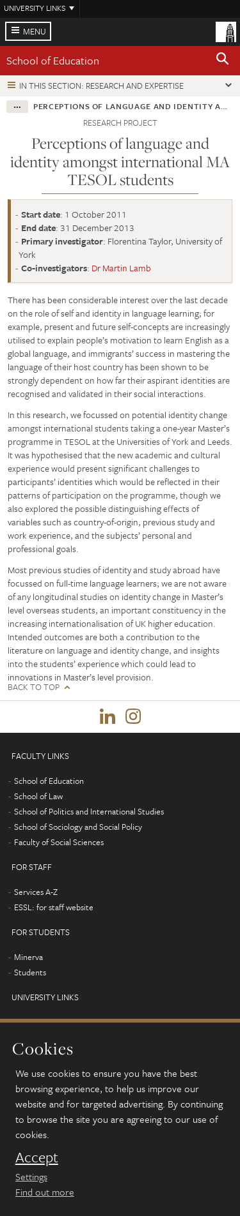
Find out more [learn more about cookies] (44, 1192)
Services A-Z (36, 891)
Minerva (28, 956)
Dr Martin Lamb (121, 267)
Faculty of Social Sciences (59, 842)
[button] (223, 61)
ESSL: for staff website (53, 907)
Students (30, 972)
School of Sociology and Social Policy (78, 826)
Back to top (34, 687)
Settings (31, 1176)
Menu (34, 31)
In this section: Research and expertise (101, 85)
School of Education (52, 60)
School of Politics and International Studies (89, 811)
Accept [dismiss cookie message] (36, 1157)
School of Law (38, 796)
